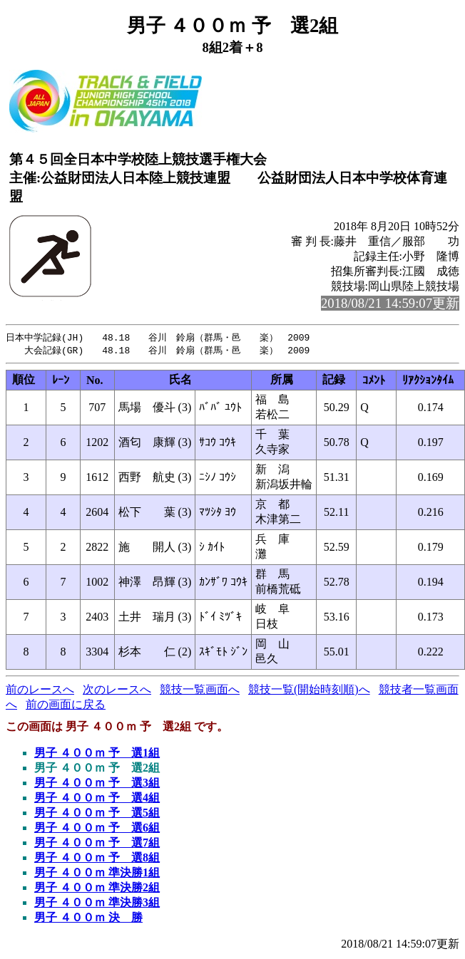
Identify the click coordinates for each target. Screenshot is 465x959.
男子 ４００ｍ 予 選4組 (97, 799)
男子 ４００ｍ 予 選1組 (97, 754)
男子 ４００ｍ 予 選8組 (97, 859)
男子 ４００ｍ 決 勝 (88, 919)
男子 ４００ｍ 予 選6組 (97, 829)
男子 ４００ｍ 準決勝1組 (97, 874)
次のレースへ (117, 691)
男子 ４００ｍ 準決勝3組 (97, 904)
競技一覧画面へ (200, 691)
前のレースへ (40, 691)
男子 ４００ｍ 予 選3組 (97, 784)
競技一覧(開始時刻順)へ (309, 691)
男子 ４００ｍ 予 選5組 (97, 814)
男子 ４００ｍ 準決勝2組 (97, 889)
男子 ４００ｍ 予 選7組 (97, 844)
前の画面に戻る (66, 706)
